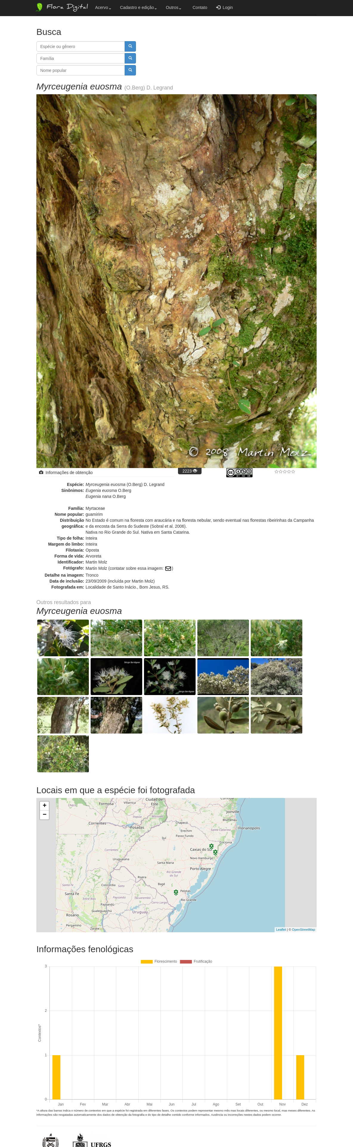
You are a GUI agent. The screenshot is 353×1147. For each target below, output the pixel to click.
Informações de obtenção (66, 472)
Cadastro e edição (138, 7)
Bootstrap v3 (301, 1129)
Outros (173, 7)
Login (224, 7)
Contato (198, 7)
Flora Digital (61, 7)
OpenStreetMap (303, 870)
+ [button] (45, 746)
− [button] (45, 755)
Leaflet (281, 870)
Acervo (103, 7)
